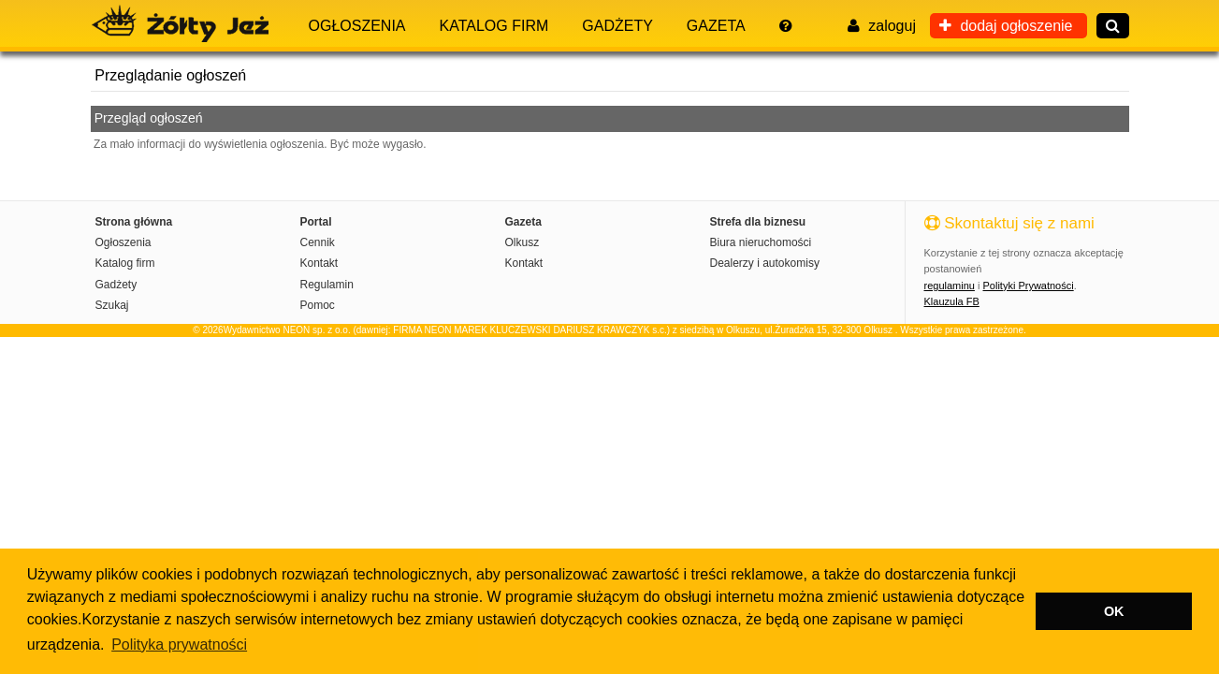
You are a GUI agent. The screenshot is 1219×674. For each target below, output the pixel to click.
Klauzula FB (952, 301)
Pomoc (317, 305)
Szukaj (112, 305)
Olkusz (522, 242)
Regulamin (327, 284)
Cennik (317, 242)
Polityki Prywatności (1027, 285)
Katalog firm (494, 26)
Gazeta (716, 26)
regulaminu (949, 285)
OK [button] (1114, 611)
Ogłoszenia (357, 26)
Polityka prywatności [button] (179, 644)
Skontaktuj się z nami (1009, 223)
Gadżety (617, 26)
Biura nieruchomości (761, 242)
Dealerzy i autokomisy (765, 263)
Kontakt (319, 263)
